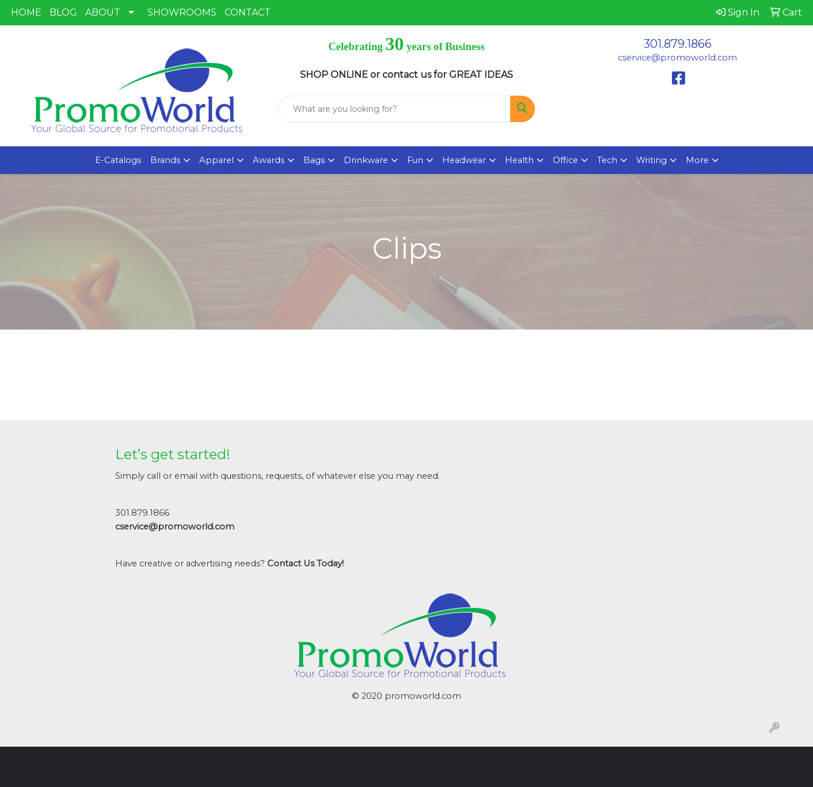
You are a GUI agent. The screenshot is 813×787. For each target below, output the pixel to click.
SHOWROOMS (181, 12)
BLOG (63, 12)
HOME (26, 12)
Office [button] (565, 160)
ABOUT (102, 12)
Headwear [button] (464, 160)
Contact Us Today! (305, 563)
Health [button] (519, 160)
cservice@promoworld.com (677, 57)
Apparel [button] (216, 160)
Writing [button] (651, 160)
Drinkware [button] (366, 160)
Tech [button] (607, 160)
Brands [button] (165, 160)
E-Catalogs (118, 160)
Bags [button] (314, 160)
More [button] (697, 160)
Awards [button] (268, 160)
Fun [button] (415, 160)
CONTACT (248, 12)
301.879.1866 (678, 44)
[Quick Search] (394, 109)
